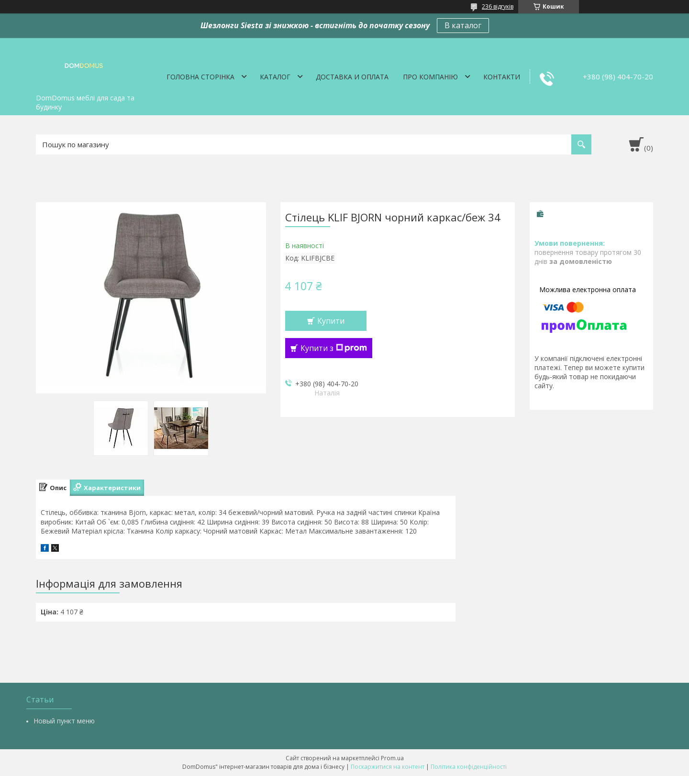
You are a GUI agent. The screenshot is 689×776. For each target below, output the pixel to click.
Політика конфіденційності (469, 767)
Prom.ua (392, 758)
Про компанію (430, 76)
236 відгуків (497, 6)
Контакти (501, 76)
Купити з (333, 348)
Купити (330, 321)
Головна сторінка (200, 76)
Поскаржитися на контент (387, 767)
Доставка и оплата (352, 76)
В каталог (463, 25)
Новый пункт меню (64, 720)
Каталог (275, 76)
